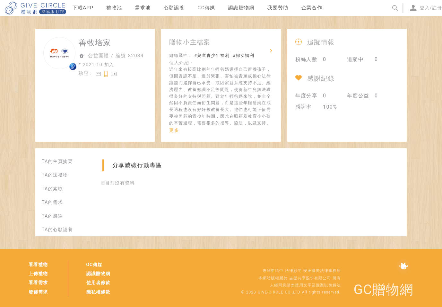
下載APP (83, 8)
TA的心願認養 (57, 229)
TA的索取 (52, 188)
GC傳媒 (94, 264)
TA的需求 (52, 202)
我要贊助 (278, 8)
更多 (174, 130)
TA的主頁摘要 (57, 161)
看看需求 (38, 282)
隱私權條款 (98, 291)
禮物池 (114, 8)
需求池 (143, 8)
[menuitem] (83, 8)
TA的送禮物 (55, 174)
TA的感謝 (52, 216)
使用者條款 (98, 282)
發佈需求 (38, 291)
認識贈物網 (98, 273)
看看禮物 (38, 264)
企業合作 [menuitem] (312, 8)
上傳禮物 (38, 273)
